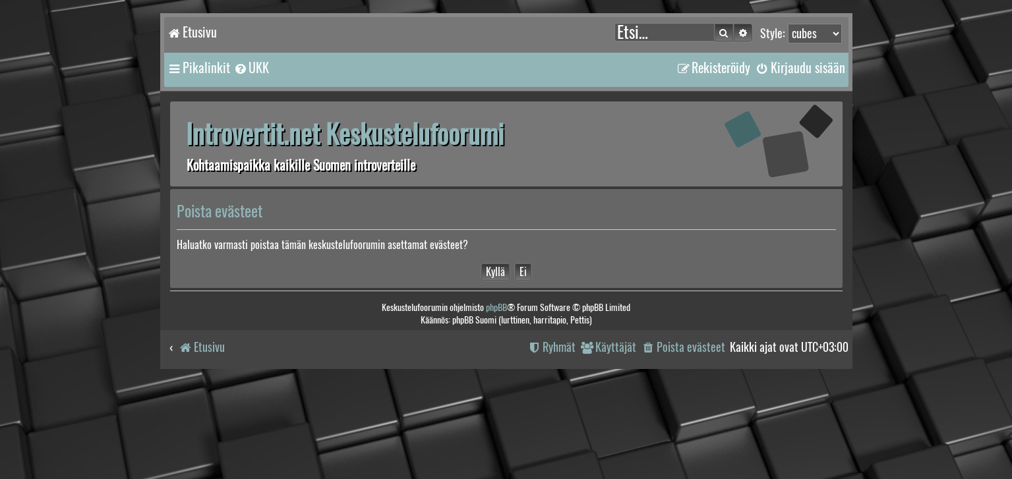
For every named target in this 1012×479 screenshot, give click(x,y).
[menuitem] (251, 67)
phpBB (496, 307)
